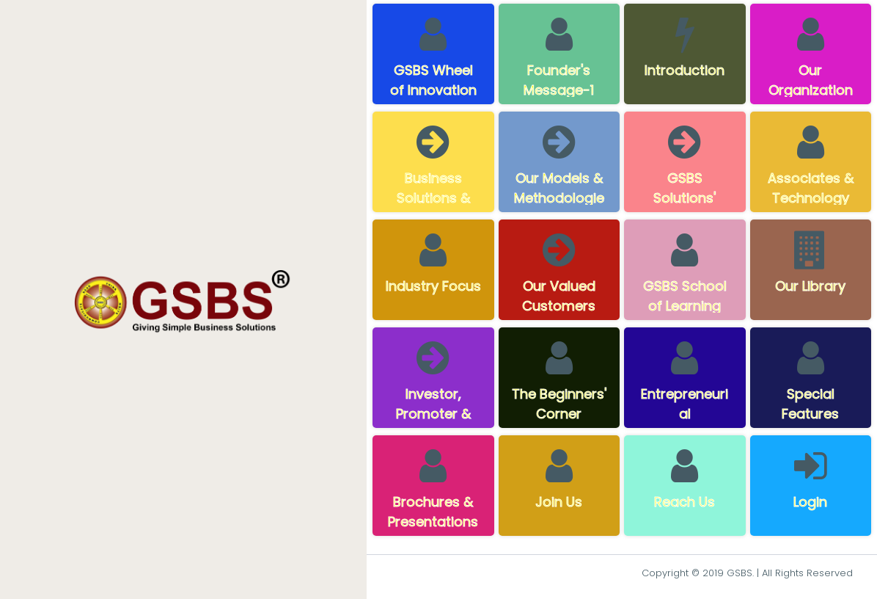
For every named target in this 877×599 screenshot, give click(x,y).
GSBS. (740, 573)
